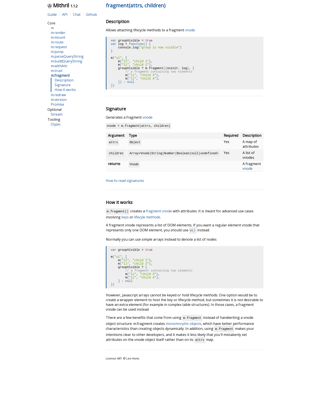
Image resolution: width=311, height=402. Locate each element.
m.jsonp (57, 51)
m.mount (58, 37)
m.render (58, 32)
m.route (57, 42)
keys (125, 227)
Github (91, 14)
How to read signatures (125, 190)
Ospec (56, 124)
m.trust (56, 70)
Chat (77, 14)
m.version (59, 99)
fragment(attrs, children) (135, 5)
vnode (190, 30)
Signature (63, 85)
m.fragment (60, 75)
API (65, 14)
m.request (59, 46)
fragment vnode (159, 221)
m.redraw (58, 94)
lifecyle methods (147, 227)
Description (64, 80)
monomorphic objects (183, 342)
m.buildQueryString (66, 61)
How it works (65, 89)
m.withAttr (59, 66)
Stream (56, 114)
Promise (57, 104)
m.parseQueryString (67, 56)
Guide (52, 14)
